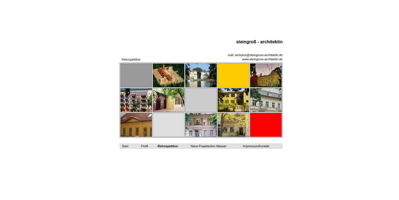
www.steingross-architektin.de (262, 59)
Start (125, 146)
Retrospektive (168, 146)
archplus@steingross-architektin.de (259, 55)
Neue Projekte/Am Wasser (208, 146)
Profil (144, 146)
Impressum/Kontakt (256, 146)
